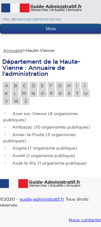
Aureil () (43, 155)
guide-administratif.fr (41, 199)
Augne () (44, 148)
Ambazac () (51, 127)
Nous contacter (85, 219)
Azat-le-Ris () (49, 163)
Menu (51, 28)
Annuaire (12, 50)
